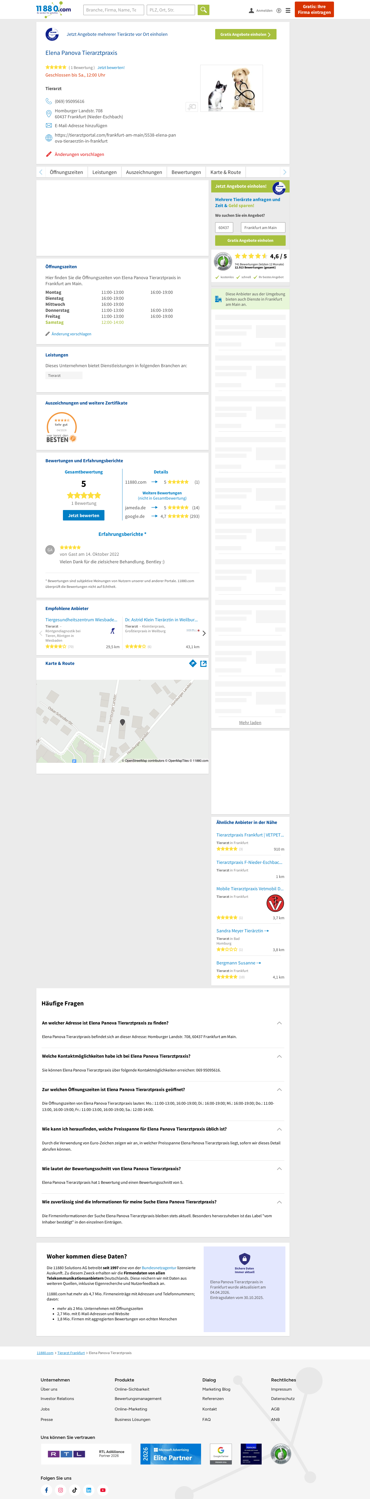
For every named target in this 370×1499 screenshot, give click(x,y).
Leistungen (104, 172)
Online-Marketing (131, 1409)
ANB (275, 1419)
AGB (275, 1409)
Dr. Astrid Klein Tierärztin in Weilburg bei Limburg (162, 620)
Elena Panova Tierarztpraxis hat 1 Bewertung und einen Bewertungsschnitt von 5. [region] (112, 1182)
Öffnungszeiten (66, 172)
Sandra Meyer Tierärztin (239, 931)
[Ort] (171, 10)
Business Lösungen (132, 1419)
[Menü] (290, 10)
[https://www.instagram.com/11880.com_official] (60, 1490)
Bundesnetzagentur (159, 1267)
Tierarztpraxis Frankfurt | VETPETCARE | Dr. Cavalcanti (250, 835)
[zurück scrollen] (40, 172)
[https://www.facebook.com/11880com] (46, 1490)
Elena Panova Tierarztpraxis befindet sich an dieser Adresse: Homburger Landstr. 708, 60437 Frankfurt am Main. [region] (139, 1036)
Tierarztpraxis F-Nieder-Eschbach (249, 862)
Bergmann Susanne (235, 963)
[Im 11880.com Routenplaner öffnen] (193, 662)
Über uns (49, 1389)
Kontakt (209, 1409)
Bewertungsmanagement (138, 1398)
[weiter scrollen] (285, 172)
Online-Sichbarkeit (132, 1389)
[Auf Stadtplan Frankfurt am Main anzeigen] (203, 663)
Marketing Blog (216, 1389)
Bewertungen (186, 172)
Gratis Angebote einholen (245, 34)
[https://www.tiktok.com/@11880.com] (74, 1490)
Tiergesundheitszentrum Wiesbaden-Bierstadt (82, 620)
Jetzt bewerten (83, 515)
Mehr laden (250, 722)
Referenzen (213, 1398)
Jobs (45, 1409)
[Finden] (203, 10)
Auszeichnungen (144, 172)
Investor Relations (57, 1398)
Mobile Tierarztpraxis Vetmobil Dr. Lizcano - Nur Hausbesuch (250, 889)
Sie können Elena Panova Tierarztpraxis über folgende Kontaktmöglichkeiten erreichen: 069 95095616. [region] (131, 1070)
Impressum (281, 1389)
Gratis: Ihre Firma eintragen (314, 9)
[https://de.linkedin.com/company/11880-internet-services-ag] (89, 1490)
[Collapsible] (279, 1023)
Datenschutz (283, 1398)
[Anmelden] (263, 10)
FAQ (206, 1419)
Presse (47, 1419)
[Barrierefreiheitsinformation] (281, 10)
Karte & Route (225, 172)
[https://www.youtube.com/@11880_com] (103, 1490)
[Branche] (113, 10)
